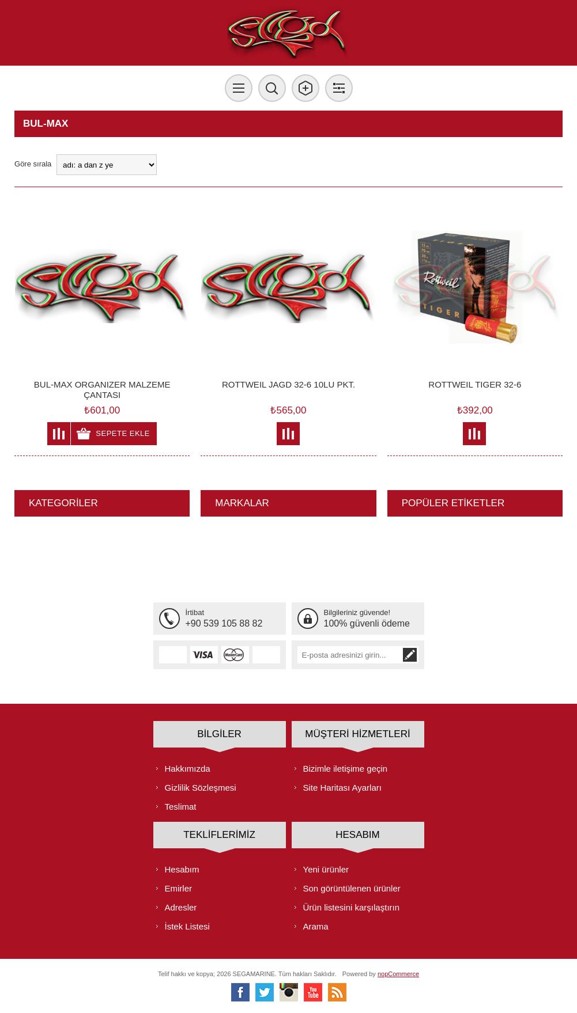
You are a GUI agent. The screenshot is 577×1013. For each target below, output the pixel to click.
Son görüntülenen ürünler (352, 888)
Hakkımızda (187, 768)
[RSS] (337, 992)
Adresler (181, 907)
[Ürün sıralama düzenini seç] (106, 164)
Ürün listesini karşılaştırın (351, 907)
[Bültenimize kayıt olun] (349, 654)
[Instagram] (289, 992)
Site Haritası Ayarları (342, 787)
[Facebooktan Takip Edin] (240, 992)
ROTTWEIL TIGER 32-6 (474, 384)
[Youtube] (313, 992)
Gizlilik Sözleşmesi (200, 787)
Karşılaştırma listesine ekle (59, 433)
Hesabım (182, 869)
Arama (316, 926)
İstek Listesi (187, 926)
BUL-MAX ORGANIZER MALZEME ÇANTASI (102, 390)
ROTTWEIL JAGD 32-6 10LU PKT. (288, 384)
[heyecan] (264, 992)
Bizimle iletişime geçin (345, 768)
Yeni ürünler (326, 869)
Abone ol (409, 654)
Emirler (179, 888)
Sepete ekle (123, 433)
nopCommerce (398, 973)
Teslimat (181, 806)
